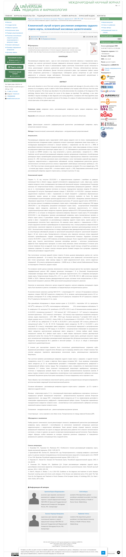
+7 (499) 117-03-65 (11, 91)
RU (116, 5)
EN (119, 5)
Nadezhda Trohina (83, 514)
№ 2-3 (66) (34, 39)
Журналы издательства (24, 16)
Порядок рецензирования (15, 33)
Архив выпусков (108, 22)
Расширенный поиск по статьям (110, 31)
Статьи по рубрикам (109, 25)
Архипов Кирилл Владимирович (54, 492)
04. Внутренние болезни (48, 39)
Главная (8, 16)
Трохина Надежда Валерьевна (54, 514)
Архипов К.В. (35, 36)
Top (118, 552)
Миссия (9, 22)
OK (103, 553)
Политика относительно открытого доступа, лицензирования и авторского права (14, 39)
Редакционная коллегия (48, 16)
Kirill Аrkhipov (83, 492)
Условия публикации (13, 45)
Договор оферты (12, 52)
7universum (12, 94)
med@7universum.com (12, 98)
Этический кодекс (87, 16)
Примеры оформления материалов (14, 48)
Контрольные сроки (13, 30)
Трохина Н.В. (43, 36)
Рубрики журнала (12, 27)
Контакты (101, 16)
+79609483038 (10, 96)
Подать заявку (15, 67)
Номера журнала (69, 16)
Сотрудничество (11, 25)
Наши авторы (107, 27)
